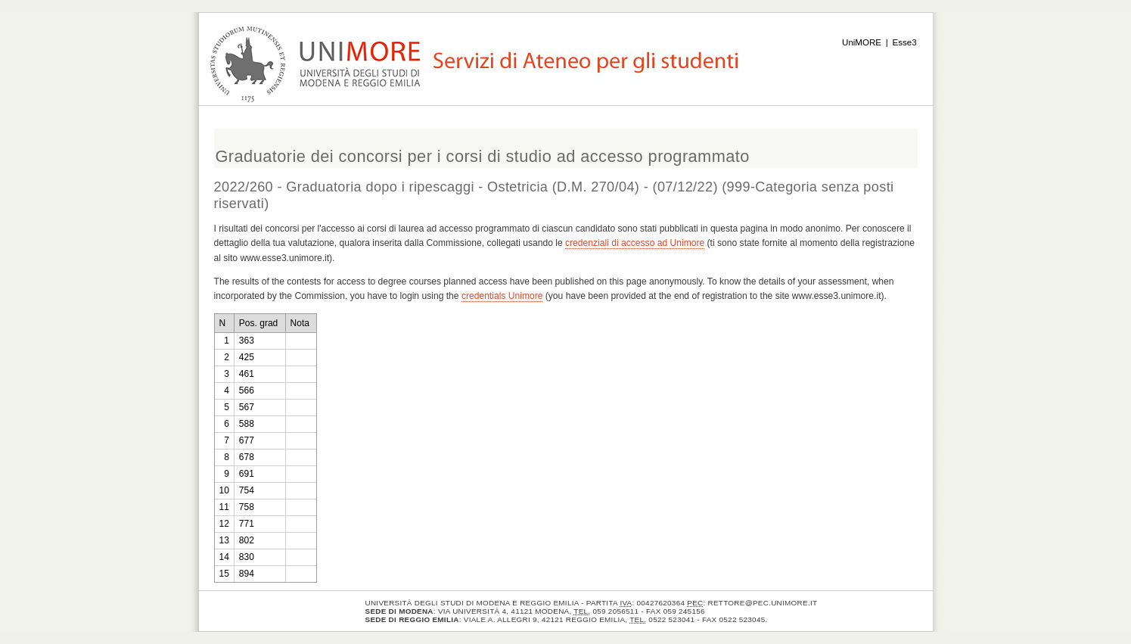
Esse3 (905, 42)
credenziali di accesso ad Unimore (634, 243)
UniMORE (861, 42)
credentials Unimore (502, 296)
